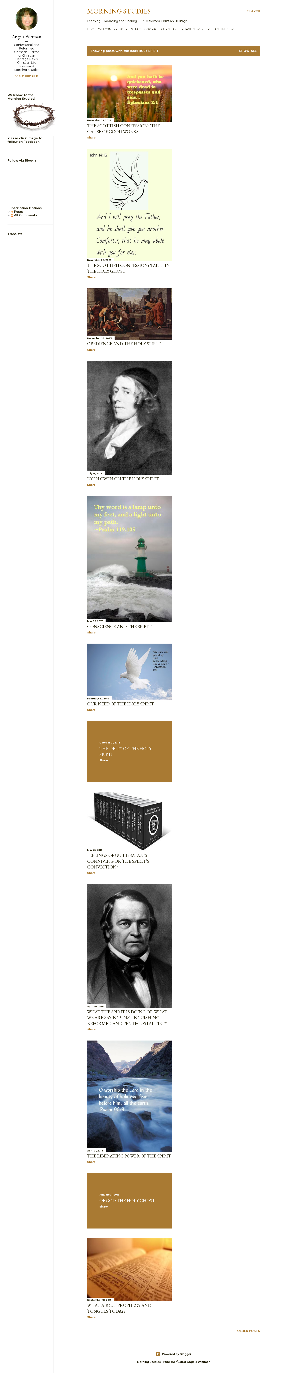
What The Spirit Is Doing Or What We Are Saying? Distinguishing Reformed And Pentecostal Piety (127, 1017)
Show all (248, 51)
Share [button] (91, 137)
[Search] (253, 11)
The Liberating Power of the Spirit (129, 1156)
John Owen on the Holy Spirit (123, 479)
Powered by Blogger (173, 1354)
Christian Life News (219, 29)
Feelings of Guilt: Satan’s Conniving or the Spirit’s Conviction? (118, 861)
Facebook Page (147, 29)
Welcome (105, 29)
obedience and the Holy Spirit (124, 344)
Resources (124, 29)
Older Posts (248, 1331)
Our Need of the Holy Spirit (120, 704)
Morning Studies (119, 11)
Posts (17, 211)
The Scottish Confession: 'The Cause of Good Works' (123, 128)
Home (91, 29)
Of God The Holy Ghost (127, 1200)
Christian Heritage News (181, 29)
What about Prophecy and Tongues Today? (119, 1308)
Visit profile (26, 76)
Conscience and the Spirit (119, 626)
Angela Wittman (26, 37)
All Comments (24, 215)
